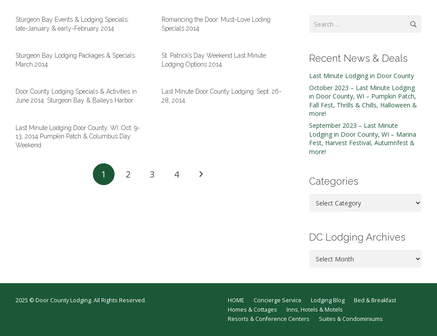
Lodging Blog (328, 300)
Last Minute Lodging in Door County (361, 75)
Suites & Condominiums (351, 319)
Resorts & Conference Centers (269, 319)
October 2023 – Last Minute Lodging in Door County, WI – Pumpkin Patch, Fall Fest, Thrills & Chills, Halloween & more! (363, 100)
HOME (236, 300)
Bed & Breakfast (375, 300)
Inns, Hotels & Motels (314, 309)
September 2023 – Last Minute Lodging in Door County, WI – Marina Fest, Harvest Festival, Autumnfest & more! (362, 138)
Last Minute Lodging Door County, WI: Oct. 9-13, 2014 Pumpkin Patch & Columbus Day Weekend (78, 136)
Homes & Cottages (252, 309)
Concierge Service (278, 300)
